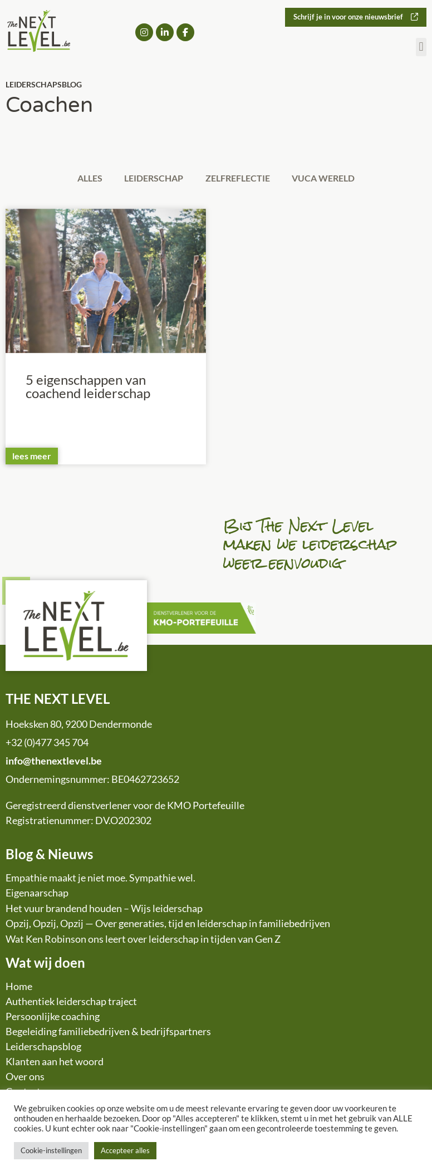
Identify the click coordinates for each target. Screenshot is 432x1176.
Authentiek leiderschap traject (71, 1002)
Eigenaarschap (37, 894)
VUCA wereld (329, 178)
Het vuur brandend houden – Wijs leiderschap (104, 909)
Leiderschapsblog (43, 1048)
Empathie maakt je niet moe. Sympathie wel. (100, 879)
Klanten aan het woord (55, 1063)
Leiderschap (151, 178)
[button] (421, 47)
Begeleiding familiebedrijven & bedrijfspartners (108, 1032)
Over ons (25, 1078)
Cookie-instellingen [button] (51, 1150)
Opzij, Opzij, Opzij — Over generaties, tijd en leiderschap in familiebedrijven (168, 925)
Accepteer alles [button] (125, 1150)
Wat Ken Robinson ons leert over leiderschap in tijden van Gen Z (143, 940)
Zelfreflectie (240, 178)
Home (19, 987)
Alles (83, 178)
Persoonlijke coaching (53, 1017)
